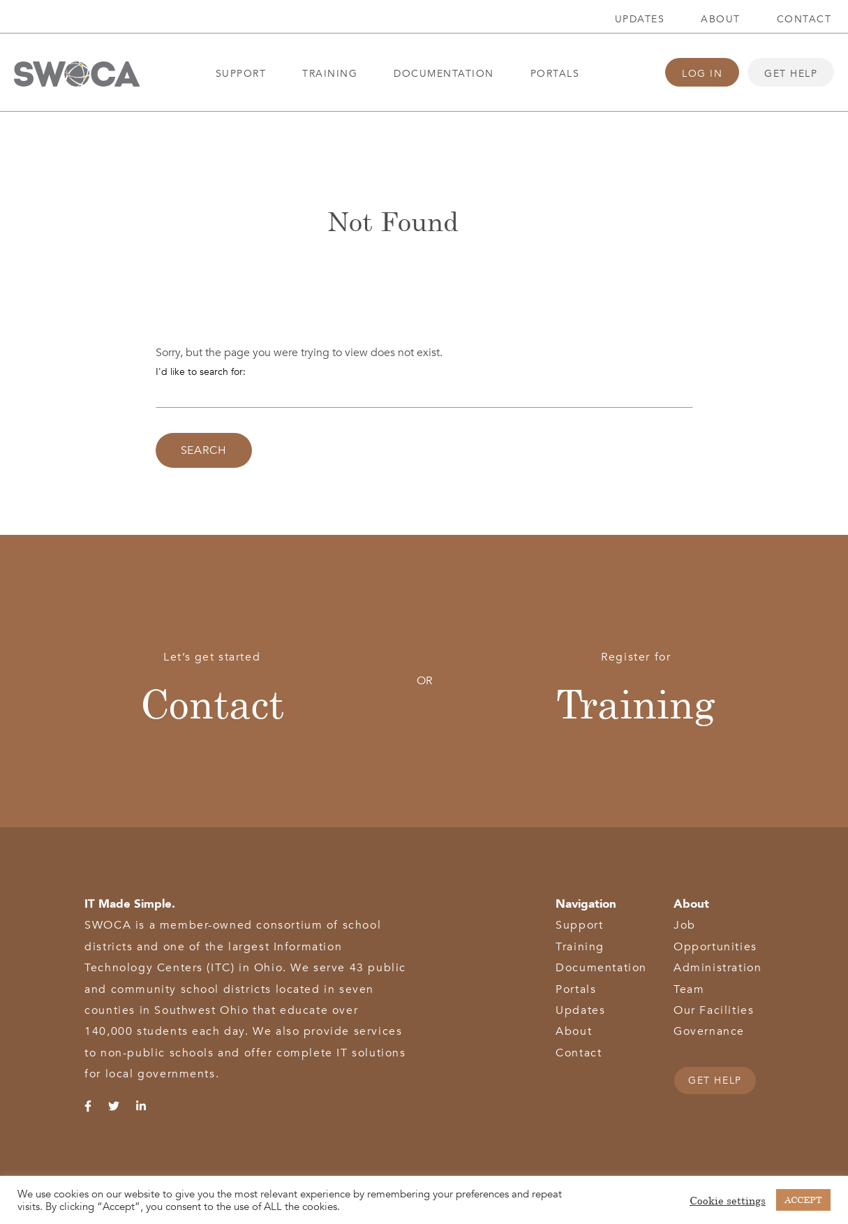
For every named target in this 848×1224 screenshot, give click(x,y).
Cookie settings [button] (728, 1200)
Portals (555, 73)
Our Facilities (714, 1010)
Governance (709, 1031)
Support (241, 73)
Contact (804, 19)
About (721, 19)
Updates (640, 19)
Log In (702, 73)
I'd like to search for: (201, 371)
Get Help (790, 73)
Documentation (444, 73)
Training (329, 73)
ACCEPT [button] (803, 1199)
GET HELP (715, 1080)
